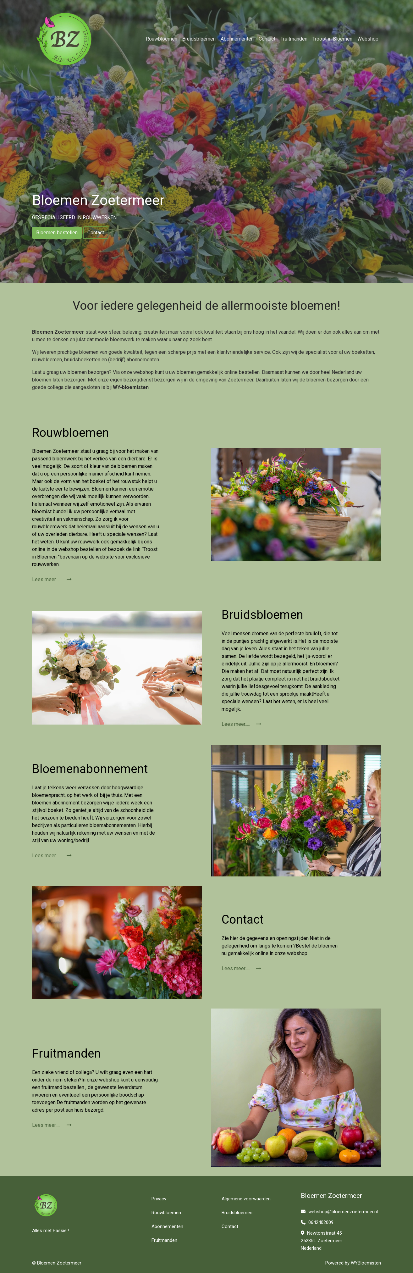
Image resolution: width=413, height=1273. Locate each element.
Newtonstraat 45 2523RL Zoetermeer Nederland (321, 1240)
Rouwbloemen (161, 39)
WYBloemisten (366, 1263)
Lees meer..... (52, 579)
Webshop (367, 39)
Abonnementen (237, 39)
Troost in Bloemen (332, 39)
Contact (267, 39)
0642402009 (317, 1222)
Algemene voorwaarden (246, 1199)
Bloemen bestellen (57, 233)
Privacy (158, 1199)
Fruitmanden (293, 39)
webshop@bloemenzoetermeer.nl (339, 1212)
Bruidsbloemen (199, 39)
